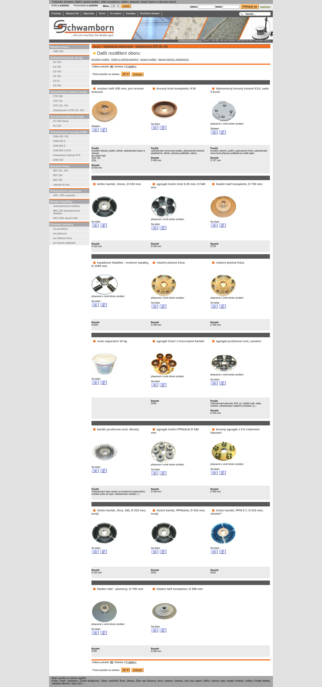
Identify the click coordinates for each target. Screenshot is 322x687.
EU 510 (57, 125)
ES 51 (56, 80)
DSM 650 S (59, 145)
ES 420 (57, 66)
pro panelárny (60, 228)
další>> (132, 66)
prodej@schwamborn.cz (189, 41)
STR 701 (58, 101)
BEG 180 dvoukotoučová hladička (66, 212)
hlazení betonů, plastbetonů (173, 59)
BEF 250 (57, 175)
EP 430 (57, 76)
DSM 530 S (59, 141)
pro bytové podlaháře (64, 242)
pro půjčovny (60, 233)
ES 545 (57, 85)
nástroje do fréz (61, 184)
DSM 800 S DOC (62, 150)
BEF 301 (57, 180)
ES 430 (57, 71)
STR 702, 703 (60, 105)
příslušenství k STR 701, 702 (68, 110)
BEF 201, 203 (60, 170)
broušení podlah (100, 59)
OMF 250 (58, 51)
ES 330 (57, 62)
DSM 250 (58, 159)
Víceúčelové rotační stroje (118, 46)
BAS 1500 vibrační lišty (65, 218)
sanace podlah (148, 59)
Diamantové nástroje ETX (66, 155)
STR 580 (58, 96)
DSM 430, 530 (60, 136)
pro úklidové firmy (62, 238)
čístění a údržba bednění (124, 59)
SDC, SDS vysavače (64, 195)
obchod (97, 46)
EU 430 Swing (60, 121)
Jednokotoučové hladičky (66, 206)
